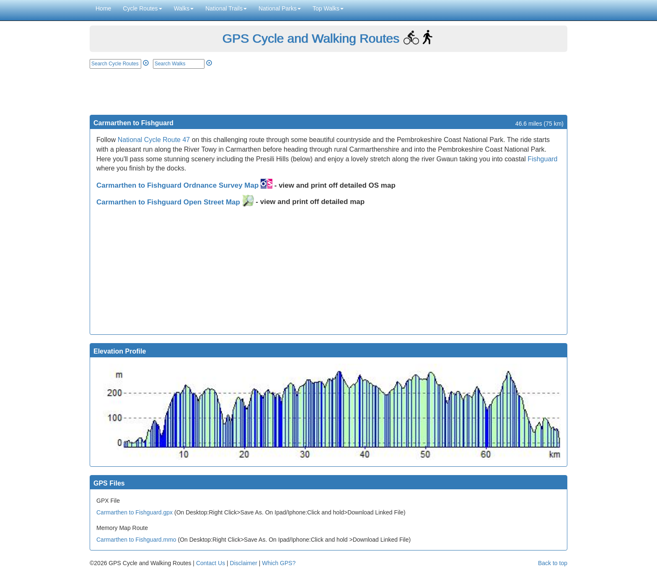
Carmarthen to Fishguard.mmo (136, 539)
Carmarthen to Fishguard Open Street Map (175, 202)
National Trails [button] (226, 8)
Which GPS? (278, 563)
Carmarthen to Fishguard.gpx (134, 512)
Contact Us (210, 563)
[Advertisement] (328, 92)
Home (103, 8)
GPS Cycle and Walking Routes (310, 38)
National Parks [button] (280, 8)
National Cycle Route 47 (154, 139)
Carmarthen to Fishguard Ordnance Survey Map (184, 185)
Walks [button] (184, 8)
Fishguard (542, 159)
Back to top (552, 563)
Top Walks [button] (328, 8)
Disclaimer (243, 563)
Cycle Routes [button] (142, 8)
